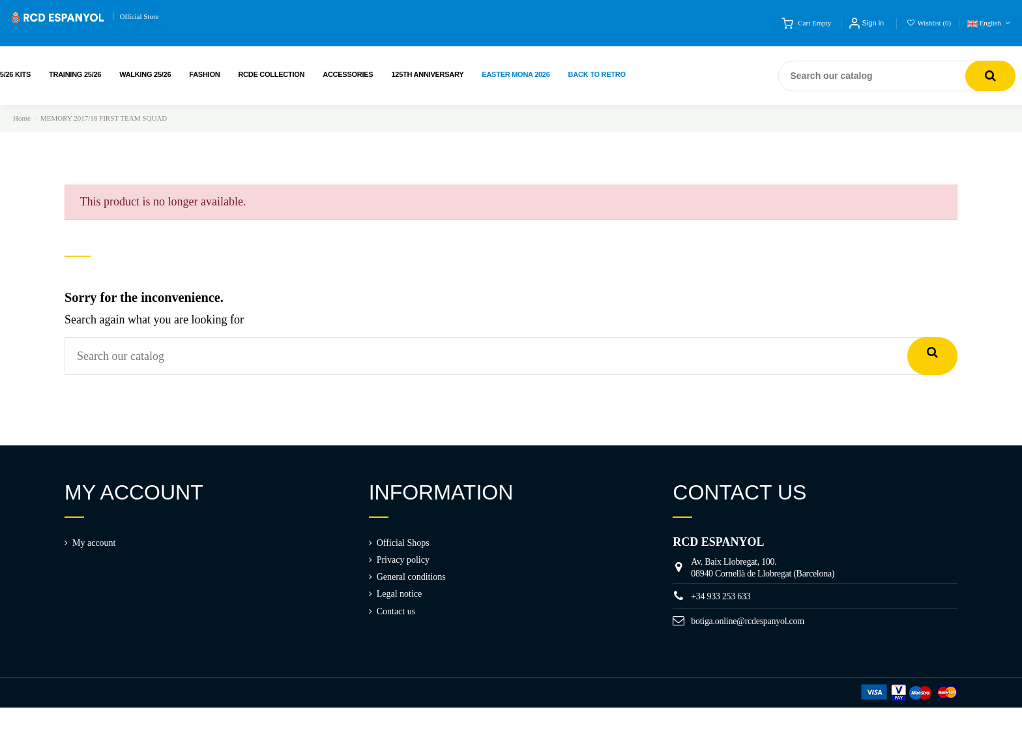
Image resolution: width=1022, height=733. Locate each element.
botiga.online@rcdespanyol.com (747, 621)
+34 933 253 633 (720, 596)
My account (93, 543)
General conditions (411, 577)
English (989, 23)
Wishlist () (930, 23)
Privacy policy (403, 560)
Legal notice (399, 594)
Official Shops (403, 543)
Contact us (396, 611)
